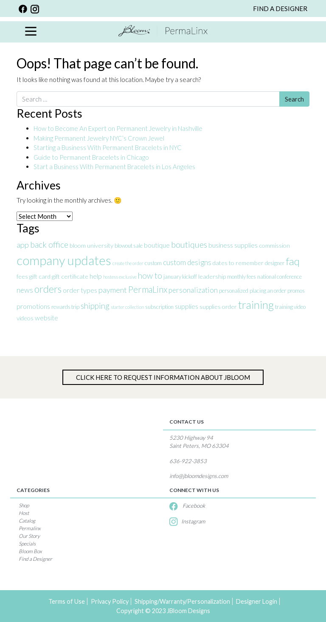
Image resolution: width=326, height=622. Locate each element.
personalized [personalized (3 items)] (233, 290)
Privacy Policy (110, 601)
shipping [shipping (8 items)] (95, 306)
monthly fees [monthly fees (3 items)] (241, 276)
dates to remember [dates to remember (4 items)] (238, 262)
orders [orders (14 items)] (48, 289)
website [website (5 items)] (46, 318)
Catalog (27, 520)
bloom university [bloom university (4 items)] (91, 245)
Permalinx (30, 528)
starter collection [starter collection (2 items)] (127, 307)
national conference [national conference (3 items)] (279, 276)
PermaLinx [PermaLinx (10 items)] (147, 289)
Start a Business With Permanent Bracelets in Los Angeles (115, 166)
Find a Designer (35, 559)
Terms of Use (66, 601)
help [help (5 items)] (96, 276)
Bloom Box (30, 551)
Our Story (29, 536)
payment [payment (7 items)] (112, 289)
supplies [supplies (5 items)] (186, 306)
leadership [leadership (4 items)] (212, 276)
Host (24, 513)
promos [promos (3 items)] (296, 290)
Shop (24, 505)
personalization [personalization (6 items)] (193, 290)
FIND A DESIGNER (280, 8)
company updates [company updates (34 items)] (64, 260)
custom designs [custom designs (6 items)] (187, 262)
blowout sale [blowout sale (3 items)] (129, 245)
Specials (27, 543)
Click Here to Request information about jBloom (163, 377)
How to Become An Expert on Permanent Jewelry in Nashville (119, 128)
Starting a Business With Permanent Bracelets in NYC (108, 147)
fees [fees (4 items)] (22, 276)
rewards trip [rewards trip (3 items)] (65, 306)
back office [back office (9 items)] (49, 244)
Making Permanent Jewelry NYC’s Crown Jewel (99, 138)
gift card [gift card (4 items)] (40, 276)
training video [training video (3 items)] (290, 306)
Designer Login (256, 601)
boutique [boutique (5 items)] (157, 245)
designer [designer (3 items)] (274, 263)
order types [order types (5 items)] (80, 290)
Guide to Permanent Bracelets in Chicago (91, 157)
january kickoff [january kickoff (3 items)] (180, 276)
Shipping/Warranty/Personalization (182, 601)
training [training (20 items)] (256, 304)
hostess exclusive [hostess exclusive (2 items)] (120, 277)
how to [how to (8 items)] (150, 275)
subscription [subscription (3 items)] (159, 306)
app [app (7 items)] (23, 244)
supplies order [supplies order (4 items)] (218, 306)
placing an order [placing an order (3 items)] (268, 290)
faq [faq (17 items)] (293, 261)
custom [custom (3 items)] (153, 263)
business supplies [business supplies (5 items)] (233, 245)
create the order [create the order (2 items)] (127, 263)
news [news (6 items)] (25, 290)
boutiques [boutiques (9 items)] (189, 244)
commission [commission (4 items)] (274, 245)
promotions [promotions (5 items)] (33, 306)
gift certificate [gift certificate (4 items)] (70, 276)
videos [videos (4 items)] (25, 318)
